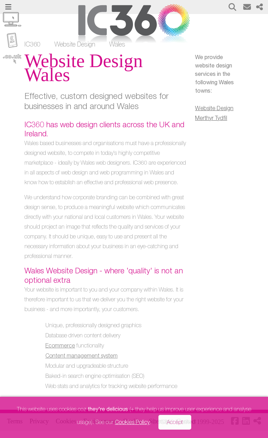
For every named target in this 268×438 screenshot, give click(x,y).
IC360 (32, 45)
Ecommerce (60, 346)
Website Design (74, 45)
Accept (175, 423)
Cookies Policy (132, 423)
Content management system (81, 356)
